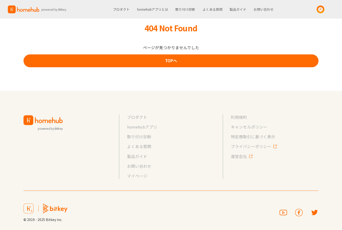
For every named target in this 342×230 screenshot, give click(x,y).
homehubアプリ (142, 127)
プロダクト (137, 117)
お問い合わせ (139, 166)
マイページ (137, 176)
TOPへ (171, 60)
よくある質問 (139, 146)
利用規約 (239, 117)
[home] (39, 9)
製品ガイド (137, 156)
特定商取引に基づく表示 (253, 136)
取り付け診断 (139, 136)
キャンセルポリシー (249, 127)
